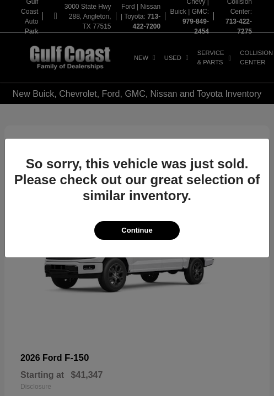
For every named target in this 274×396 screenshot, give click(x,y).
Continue (136, 230)
